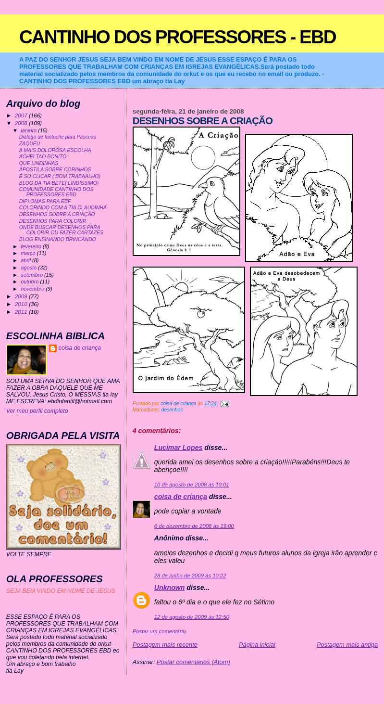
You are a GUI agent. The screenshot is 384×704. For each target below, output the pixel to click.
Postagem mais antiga (347, 644)
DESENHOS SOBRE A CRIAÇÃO (57, 214)
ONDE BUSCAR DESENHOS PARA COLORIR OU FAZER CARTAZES (61, 230)
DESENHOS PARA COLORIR (53, 221)
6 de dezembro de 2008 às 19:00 (194, 526)
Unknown (169, 587)
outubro (30, 281)
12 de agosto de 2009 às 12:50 (191, 617)
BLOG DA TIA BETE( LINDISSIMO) (59, 183)
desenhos (172, 409)
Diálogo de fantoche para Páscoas (57, 137)
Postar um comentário (159, 631)
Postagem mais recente (165, 644)
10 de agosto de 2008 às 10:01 (191, 484)
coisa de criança (180, 496)
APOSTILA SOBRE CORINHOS (55, 169)
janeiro (29, 130)
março (29, 253)
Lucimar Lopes (178, 447)
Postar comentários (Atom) (193, 662)
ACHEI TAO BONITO (43, 156)
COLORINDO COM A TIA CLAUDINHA (63, 207)
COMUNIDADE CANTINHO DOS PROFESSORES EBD (56, 192)
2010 (22, 304)
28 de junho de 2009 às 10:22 (190, 575)
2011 (22, 311)
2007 (22, 115)
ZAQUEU (29, 143)
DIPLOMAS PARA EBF (45, 201)
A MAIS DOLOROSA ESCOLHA (55, 150)
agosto (29, 267)
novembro (33, 289)
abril (26, 260)
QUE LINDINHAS (38, 163)
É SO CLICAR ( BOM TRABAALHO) (59, 176)
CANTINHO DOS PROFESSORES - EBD (177, 36)
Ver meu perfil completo (37, 411)
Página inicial (257, 644)
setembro (32, 275)
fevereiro (32, 246)
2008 (22, 123)
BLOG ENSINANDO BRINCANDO (57, 239)
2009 (22, 296)
